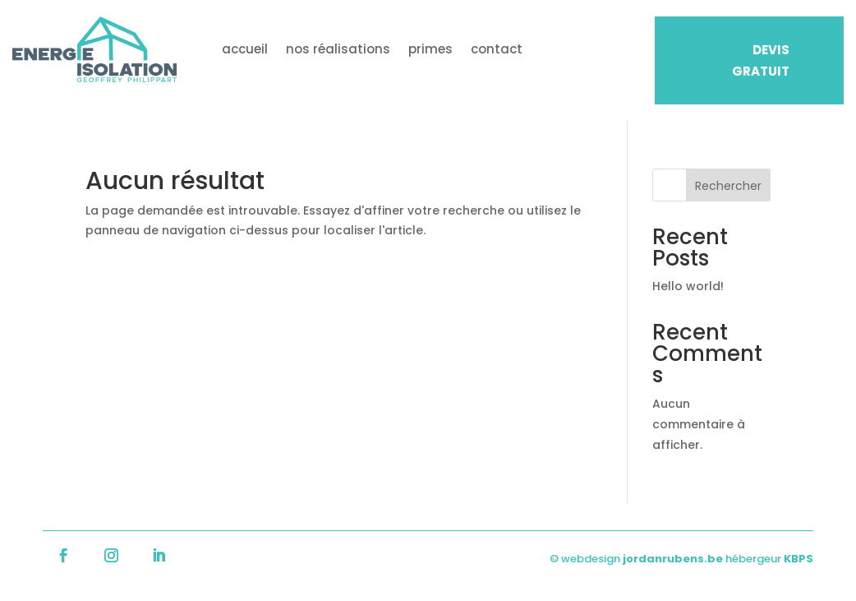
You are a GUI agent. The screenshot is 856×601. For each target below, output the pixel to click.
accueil (245, 49)
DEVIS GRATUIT (760, 60)
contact (496, 49)
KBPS (798, 558)
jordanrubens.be (673, 558)
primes (430, 49)
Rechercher (728, 186)
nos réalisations (338, 49)
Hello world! (688, 286)
